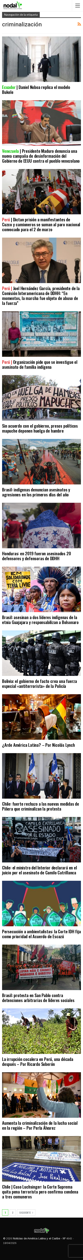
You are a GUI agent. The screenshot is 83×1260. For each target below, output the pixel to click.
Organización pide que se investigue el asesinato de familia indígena (39, 364)
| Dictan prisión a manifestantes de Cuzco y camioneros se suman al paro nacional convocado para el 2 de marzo (41, 224)
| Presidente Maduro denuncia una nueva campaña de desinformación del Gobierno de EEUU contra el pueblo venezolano (41, 156)
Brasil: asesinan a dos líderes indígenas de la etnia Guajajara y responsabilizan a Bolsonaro (40, 619)
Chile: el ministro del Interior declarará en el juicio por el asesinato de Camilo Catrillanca (39, 870)
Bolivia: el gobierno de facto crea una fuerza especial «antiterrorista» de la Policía (39, 683)
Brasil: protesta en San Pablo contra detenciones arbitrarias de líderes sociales (38, 997)
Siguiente (26, 1212)
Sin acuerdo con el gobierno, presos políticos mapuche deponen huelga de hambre (40, 428)
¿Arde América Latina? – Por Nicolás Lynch (38, 745)
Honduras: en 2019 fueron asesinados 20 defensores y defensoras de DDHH (36, 555)
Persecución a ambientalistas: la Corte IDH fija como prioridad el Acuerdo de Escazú (41, 933)
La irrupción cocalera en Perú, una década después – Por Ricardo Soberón (37, 1061)
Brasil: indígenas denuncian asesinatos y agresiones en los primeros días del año (36, 492)
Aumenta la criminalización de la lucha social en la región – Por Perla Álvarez (40, 1125)
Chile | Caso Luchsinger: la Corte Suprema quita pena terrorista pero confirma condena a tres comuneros (40, 1191)
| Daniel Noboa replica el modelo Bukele (36, 89)
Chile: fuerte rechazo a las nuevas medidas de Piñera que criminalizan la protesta (40, 806)
